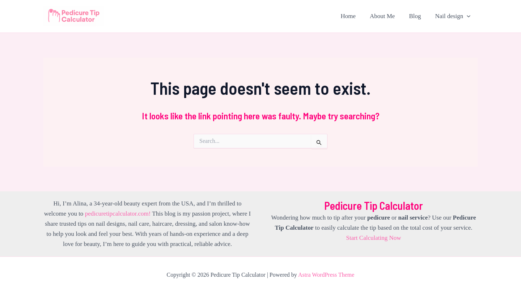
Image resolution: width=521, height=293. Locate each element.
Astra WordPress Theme (326, 275)
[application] (467, 16)
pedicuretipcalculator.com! (118, 213)
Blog (418, 16)
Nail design (453, 16)
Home (354, 16)
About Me (386, 16)
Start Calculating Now (373, 237)
